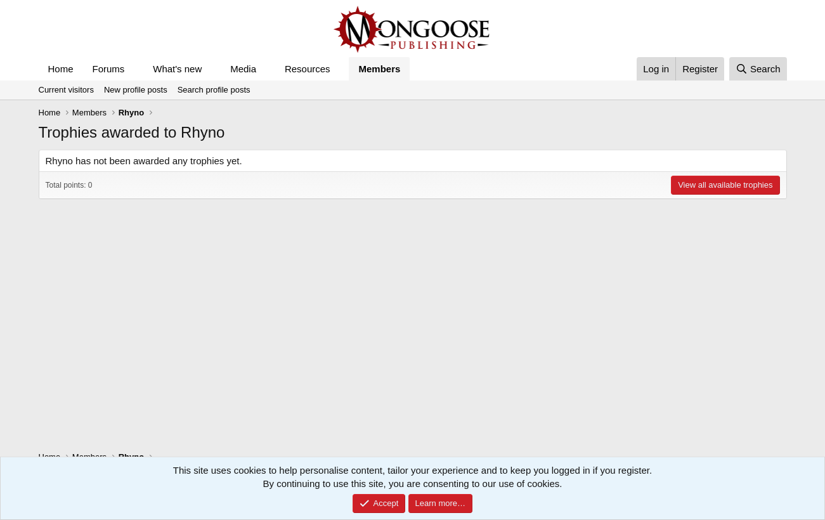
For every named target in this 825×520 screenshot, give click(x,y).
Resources (307, 68)
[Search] (758, 69)
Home (61, 68)
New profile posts (135, 89)
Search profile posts (214, 89)
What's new (177, 68)
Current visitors (66, 89)
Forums (109, 68)
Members (379, 68)
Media (243, 68)
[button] (134, 69)
